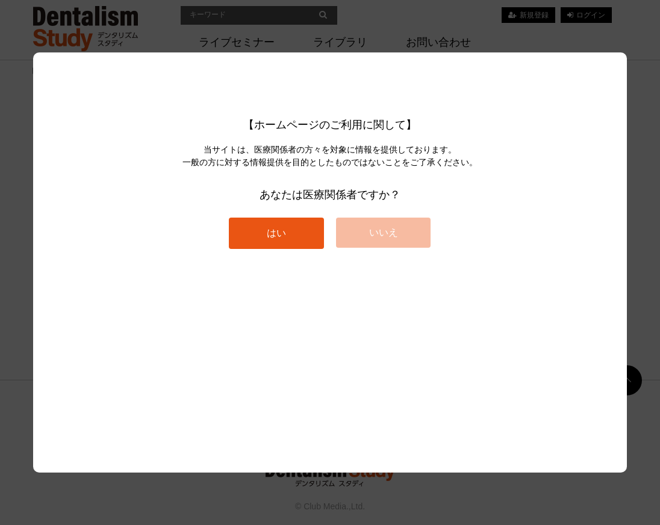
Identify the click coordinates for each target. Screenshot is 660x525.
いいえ (383, 232)
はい (276, 233)
